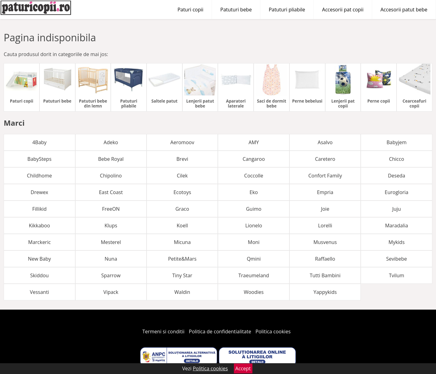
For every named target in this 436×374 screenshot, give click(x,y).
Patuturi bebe (236, 9)
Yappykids (325, 292)
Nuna (111, 258)
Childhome (39, 175)
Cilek (182, 175)
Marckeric (39, 242)
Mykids (396, 242)
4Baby (39, 142)
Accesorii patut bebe (403, 9)
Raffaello (325, 258)
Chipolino (111, 175)
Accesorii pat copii (342, 9)
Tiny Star (182, 275)
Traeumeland (254, 275)
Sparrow (111, 275)
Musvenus (325, 242)
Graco (182, 208)
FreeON (111, 208)
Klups (111, 225)
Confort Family (325, 175)
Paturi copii (190, 9)
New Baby (39, 258)
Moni (254, 242)
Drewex (39, 192)
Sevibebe (396, 258)
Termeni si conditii (163, 331)
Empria (325, 192)
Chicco (396, 159)
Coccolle (253, 175)
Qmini (254, 258)
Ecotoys (182, 192)
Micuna (182, 242)
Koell (182, 225)
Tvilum (396, 275)
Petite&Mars (182, 258)
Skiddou (39, 275)
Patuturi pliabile (287, 9)
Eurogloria (397, 192)
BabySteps (39, 159)
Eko (254, 192)
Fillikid (39, 208)
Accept (243, 368)
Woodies (254, 292)
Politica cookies (273, 331)
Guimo (253, 208)
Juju (396, 208)
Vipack (110, 292)
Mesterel (111, 242)
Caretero (325, 159)
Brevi (182, 159)
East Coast (111, 192)
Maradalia (396, 225)
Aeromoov (182, 142)
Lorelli (325, 225)
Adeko (111, 142)
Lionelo (253, 225)
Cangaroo (254, 159)
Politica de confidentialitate (220, 331)
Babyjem (397, 142)
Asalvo (325, 142)
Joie (325, 208)
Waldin (182, 292)
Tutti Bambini (325, 275)
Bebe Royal (111, 159)
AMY (253, 142)
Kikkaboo (39, 225)
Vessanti (39, 292)
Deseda (396, 175)
